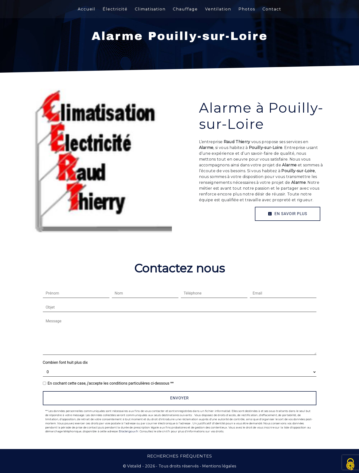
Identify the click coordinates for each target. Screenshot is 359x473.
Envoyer (179, 398)
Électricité (115, 9)
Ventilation (218, 9)
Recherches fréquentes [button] (179, 455)
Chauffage (185, 9)
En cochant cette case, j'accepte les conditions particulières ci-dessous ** (111, 383)
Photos (246, 9)
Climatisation (150, 9)
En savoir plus (287, 213)
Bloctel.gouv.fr (128, 431)
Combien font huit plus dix (65, 362)
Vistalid (134, 466)
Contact (271, 9)
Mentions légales (218, 466)
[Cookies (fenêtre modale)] (350, 464)
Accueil (86, 9)
